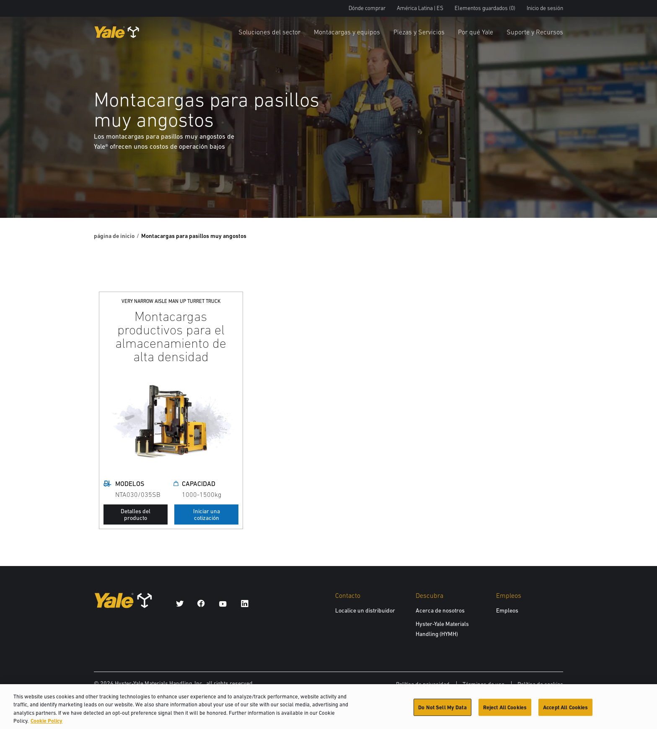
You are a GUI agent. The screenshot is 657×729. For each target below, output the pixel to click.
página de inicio (114, 236)
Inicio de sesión (545, 8)
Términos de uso (483, 684)
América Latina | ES (420, 8)
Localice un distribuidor (365, 610)
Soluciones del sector (269, 32)
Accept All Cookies (565, 710)
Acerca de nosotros (440, 610)
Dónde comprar (367, 8)
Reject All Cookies (505, 710)
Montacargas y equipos (347, 32)
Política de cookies (540, 684)
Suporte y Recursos (535, 32)
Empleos (507, 610)
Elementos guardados (485, 8)
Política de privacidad (423, 684)
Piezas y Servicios (419, 32)
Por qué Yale (475, 32)
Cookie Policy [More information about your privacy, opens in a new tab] (46, 724)
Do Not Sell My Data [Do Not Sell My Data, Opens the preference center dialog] (442, 710)
